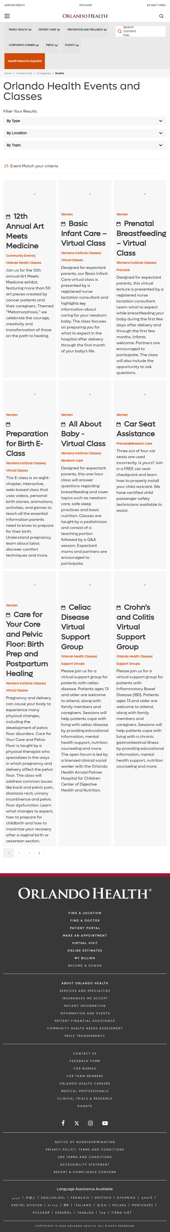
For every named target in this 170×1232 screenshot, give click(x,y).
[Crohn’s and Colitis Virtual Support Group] (140, 627)
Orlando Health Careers (85, 1083)
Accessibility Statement (85, 1164)
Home (8, 73)
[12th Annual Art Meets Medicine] (30, 231)
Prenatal (122, 270)
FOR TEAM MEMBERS (85, 1076)
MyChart (85, 5)
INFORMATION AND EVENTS (85, 1013)
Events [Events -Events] (70, 45)
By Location (17, 133)
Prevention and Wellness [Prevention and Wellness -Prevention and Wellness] (85, 29)
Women (67, 215)
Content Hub (24, 73)
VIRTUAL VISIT (85, 943)
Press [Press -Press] (50, 45)
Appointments (14, 5)
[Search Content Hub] (128, 31)
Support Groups (73, 664)
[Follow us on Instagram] (90, 1123)
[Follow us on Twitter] (76, 1123)
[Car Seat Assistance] (140, 429)
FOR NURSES (85, 1068)
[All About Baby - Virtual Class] (85, 434)
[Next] (39, 853)
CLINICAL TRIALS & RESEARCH (85, 1098)
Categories (44, 73)
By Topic (14, 145)
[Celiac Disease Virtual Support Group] (85, 627)
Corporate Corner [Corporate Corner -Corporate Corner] (22, 45)
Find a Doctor (85, 920)
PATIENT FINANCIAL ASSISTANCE (85, 1021)
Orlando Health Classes (23, 263)
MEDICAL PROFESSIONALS (85, 1091)
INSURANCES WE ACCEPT (85, 998)
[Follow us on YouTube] (105, 1123)
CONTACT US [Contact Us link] (85, 1053)
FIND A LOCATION (85, 913)
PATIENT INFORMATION (85, 1006)
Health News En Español (25, 61)
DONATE (85, 1106)
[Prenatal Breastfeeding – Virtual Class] (140, 238)
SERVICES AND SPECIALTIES (85, 991)
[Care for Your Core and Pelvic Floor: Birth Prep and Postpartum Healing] (30, 644)
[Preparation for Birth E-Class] (30, 439)
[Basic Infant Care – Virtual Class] (85, 234)
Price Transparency (85, 1036)
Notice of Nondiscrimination (85, 1142)
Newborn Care (72, 461)
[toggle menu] (7, 16)
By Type (13, 121)
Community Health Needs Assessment (85, 1028)
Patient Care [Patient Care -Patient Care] (47, 29)
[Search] (161, 16)
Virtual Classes (72, 260)
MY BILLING (85, 958)
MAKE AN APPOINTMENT (85, 935)
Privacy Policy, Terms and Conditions (85, 1149)
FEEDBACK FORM (85, 1061)
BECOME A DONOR (85, 965)
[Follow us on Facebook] (63, 1123)
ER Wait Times (156, 5)
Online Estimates (85, 950)
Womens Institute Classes (81, 253)
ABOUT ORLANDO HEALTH (85, 983)
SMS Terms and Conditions (85, 1157)
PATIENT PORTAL (85, 928)
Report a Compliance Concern (85, 1172)
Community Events (20, 256)
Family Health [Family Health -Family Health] (18, 29)
